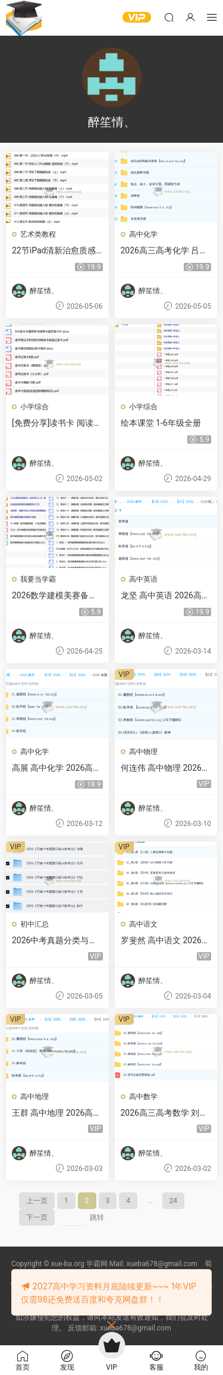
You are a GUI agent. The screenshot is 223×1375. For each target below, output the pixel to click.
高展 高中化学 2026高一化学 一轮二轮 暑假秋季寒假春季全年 (56, 768)
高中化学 (143, 234)
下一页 (37, 1217)
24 (173, 1201)
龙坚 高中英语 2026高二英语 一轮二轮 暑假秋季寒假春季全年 (165, 596)
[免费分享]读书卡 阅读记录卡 (57, 423)
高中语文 (143, 924)
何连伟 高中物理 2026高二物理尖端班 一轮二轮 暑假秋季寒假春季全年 (165, 768)
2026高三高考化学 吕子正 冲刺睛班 (164, 251)
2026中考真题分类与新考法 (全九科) (54, 940)
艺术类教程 (38, 234)
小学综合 (34, 407)
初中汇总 (34, 924)
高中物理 (143, 752)
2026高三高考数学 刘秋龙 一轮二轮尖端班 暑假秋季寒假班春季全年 (164, 1113)
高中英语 (143, 579)
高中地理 (34, 1097)
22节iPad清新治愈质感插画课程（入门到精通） (54, 251)
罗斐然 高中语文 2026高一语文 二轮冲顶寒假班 (165, 940)
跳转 (97, 1217)
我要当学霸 (38, 579)
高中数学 (143, 1097)
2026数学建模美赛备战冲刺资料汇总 (54, 596)
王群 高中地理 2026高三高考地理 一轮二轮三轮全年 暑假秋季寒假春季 (56, 1113)
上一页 (37, 1201)
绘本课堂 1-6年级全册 (161, 423)
